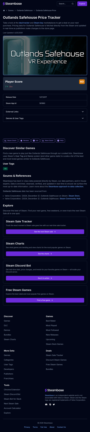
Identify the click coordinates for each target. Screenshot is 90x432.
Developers (9, 369)
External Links (45, 111)
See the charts (45, 254)
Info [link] (35, 141)
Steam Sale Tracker (54, 355)
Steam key (38, 23)
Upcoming (50, 339)
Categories (9, 360)
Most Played (51, 325)
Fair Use (44, 427)
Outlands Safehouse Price (46, 10)
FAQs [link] (60, 141)
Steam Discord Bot (12, 394)
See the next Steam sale (45, 232)
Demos (7, 330)
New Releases (52, 335)
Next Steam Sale (11, 403)
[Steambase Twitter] (54, 404)
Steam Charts (10, 339)
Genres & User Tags (45, 118)
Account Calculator (12, 408)
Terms (35, 427)
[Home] (4, 10)
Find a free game (45, 300)
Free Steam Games (54, 364)
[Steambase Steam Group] (50, 404)
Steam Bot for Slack (12, 399)
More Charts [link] (47, 141)
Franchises (9, 378)
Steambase (49, 395)
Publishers (8, 374)
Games (11, 10)
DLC (6, 325)
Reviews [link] (24, 141)
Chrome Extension (12, 389)
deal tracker (24, 23)
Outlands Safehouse (25, 10)
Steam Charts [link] (10, 141)
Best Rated (50, 321)
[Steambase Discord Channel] (46, 404)
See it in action (45, 278)
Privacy (27, 427)
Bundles (7, 335)
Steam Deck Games (54, 344)
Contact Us (61, 427)
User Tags (8, 364)
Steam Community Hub (70, 198)
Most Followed (52, 330)
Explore (82, 4)
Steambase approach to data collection (66, 186)
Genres (7, 355)
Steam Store (74, 196)
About (52, 427)
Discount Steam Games (56, 360)
